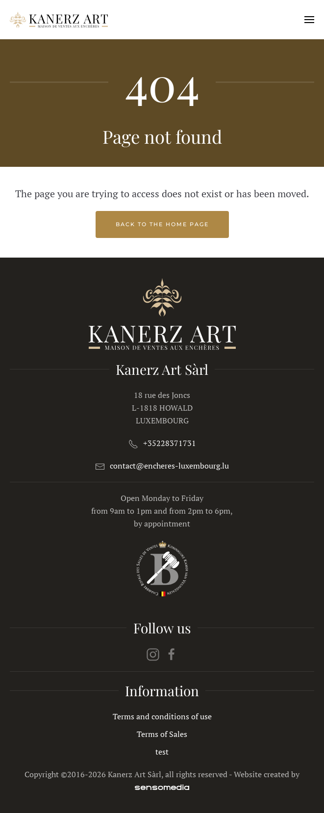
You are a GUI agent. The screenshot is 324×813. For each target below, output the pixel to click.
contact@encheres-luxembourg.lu (169, 465)
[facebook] (171, 653)
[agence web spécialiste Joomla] (162, 787)
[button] (309, 19)
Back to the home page (162, 224)
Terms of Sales (162, 734)
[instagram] (153, 653)
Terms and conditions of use (162, 716)
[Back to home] (59, 19)
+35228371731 (169, 443)
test (162, 751)
